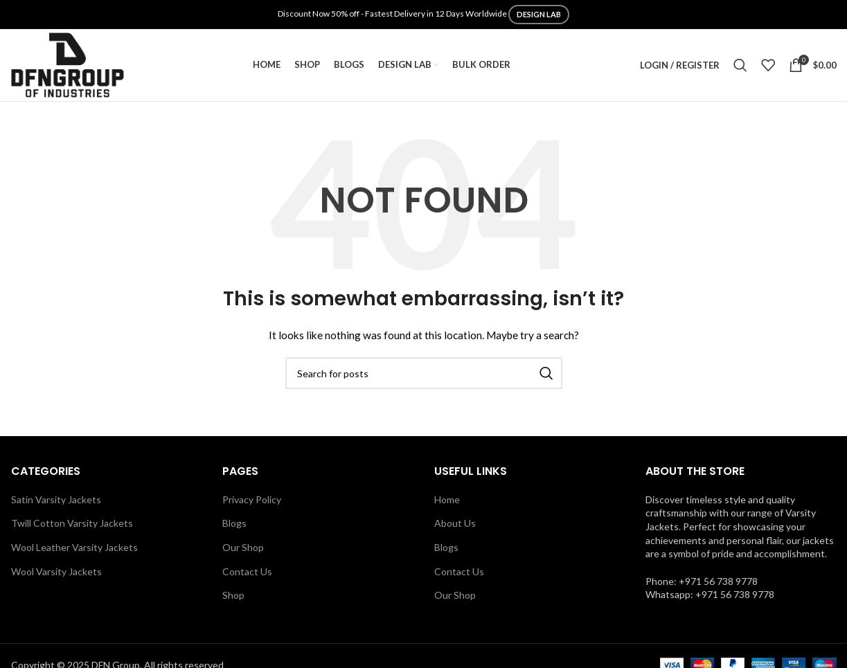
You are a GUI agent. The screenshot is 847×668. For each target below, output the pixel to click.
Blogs (234, 523)
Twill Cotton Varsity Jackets (72, 523)
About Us (455, 523)
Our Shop (243, 547)
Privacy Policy (251, 499)
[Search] (740, 65)
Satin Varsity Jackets (56, 499)
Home (447, 499)
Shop (233, 595)
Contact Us (247, 571)
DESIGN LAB (539, 14)
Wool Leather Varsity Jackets (74, 547)
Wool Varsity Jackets (56, 571)
